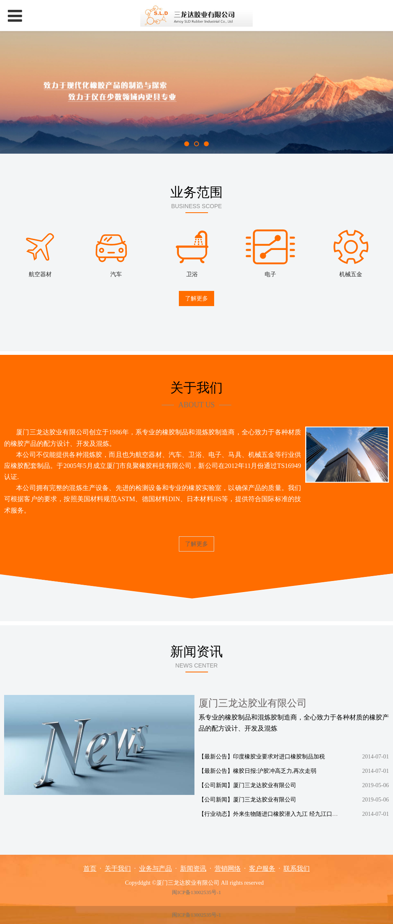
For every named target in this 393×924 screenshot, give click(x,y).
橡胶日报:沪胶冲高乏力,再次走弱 (274, 770)
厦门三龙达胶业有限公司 (264, 784)
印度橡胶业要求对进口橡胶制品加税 (279, 755)
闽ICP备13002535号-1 (196, 892)
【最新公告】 (216, 755)
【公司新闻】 (216, 784)
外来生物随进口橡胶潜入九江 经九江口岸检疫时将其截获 (305, 813)
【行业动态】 (216, 813)
